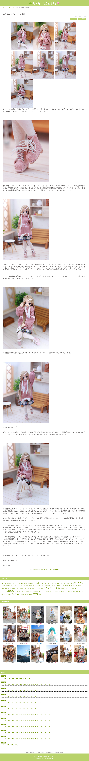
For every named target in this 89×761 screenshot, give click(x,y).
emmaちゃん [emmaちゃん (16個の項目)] (7, 583)
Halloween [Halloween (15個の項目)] (24, 583)
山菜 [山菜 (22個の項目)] (82, 591)
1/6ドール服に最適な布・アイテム (44, 756)
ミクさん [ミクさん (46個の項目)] (55, 591)
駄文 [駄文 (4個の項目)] (40, 594)
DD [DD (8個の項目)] (2, 583)
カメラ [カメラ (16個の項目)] (66, 586)
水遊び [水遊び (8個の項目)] (9, 594)
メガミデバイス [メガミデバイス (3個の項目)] (61, 591)
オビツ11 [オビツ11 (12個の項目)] (31, 586)
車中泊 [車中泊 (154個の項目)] (35, 594)
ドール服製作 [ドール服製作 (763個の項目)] (8, 591)
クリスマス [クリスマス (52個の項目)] (5, 588)
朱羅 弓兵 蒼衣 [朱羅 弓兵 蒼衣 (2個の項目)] (4, 594)
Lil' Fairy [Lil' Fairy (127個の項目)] (37, 583)
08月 (12, 678)
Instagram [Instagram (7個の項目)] (30, 583)
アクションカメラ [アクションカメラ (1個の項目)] (18, 585)
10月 (20, 678)
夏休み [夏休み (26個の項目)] (78, 591)
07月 (8, 678)
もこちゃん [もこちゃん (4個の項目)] (11, 585)
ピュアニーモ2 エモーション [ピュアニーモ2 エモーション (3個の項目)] (32, 591)
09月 (16, 678)
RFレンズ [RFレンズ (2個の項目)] (52, 583)
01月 (4, 684)
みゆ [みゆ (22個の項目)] (7, 586)
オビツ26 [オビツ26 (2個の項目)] (47, 585)
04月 (16, 684)
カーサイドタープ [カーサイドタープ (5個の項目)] (73, 585)
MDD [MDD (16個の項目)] (47, 583)
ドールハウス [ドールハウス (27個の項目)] (74, 588)
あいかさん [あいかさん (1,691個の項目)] (78, 582)
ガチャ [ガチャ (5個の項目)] (79, 585)
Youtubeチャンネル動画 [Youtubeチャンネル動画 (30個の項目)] (64, 583)
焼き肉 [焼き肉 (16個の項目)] (14, 594)
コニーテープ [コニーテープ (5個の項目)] (13, 588)
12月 (28, 678)
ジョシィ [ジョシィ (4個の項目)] (22, 588)
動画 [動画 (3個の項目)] (74, 591)
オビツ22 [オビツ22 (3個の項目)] (37, 585)
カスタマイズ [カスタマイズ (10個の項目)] (52, 585)
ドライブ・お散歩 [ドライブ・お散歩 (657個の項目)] (51, 588)
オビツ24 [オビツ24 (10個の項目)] (41, 585)
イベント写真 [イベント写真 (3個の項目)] (25, 585)
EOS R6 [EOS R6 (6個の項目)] (14, 583)
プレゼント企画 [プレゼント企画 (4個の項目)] (47, 591)
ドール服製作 (82, 19)
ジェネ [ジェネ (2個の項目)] (18, 588)
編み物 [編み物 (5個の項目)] (26, 594)
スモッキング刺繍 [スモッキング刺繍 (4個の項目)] (39, 588)
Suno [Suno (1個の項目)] (55, 583)
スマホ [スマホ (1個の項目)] (32, 588)
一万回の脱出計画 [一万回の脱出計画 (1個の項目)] (69, 591)
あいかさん (73, 19)
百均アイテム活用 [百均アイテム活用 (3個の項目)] (20, 594)
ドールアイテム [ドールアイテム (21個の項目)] (65, 588)
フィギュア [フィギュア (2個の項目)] (41, 591)
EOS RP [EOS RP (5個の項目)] (18, 583)
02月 (8, 684)
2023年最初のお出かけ (37, 569)
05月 (20, 684)
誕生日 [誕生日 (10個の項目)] (30, 594)
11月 (24, 678)
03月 (12, 684)
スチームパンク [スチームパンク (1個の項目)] (28, 588)
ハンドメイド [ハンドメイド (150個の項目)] (20, 591)
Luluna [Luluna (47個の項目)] (43, 583)
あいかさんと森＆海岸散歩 (51, 569)
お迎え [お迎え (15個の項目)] (3, 586)
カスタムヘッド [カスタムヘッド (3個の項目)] (60, 585)
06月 (4, 678)
